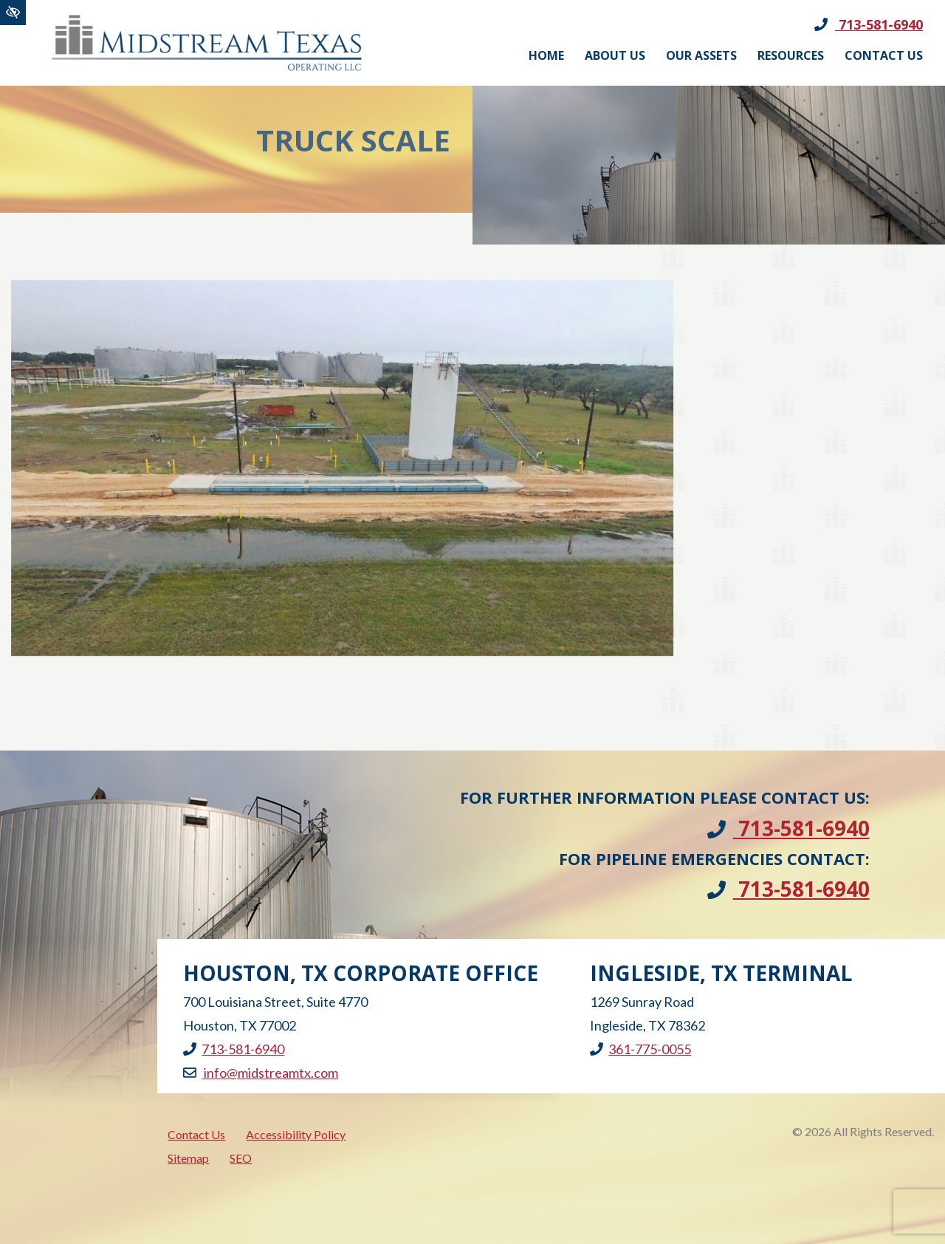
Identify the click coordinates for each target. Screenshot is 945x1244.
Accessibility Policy (296, 1134)
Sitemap (188, 1158)
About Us (615, 55)
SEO (241, 1158)
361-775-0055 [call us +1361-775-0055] (640, 1049)
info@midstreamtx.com (260, 1072)
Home (546, 55)
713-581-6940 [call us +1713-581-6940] (868, 24)
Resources (790, 55)
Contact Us (884, 55)
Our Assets (701, 55)
